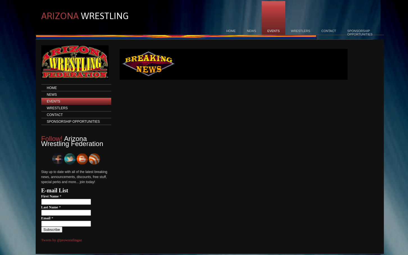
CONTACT (328, 31)
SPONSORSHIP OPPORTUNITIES (73, 122)
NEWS (251, 31)
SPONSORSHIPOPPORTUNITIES (360, 32)
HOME (231, 31)
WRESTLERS (300, 31)
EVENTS (273, 31)
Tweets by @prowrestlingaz (61, 240)
